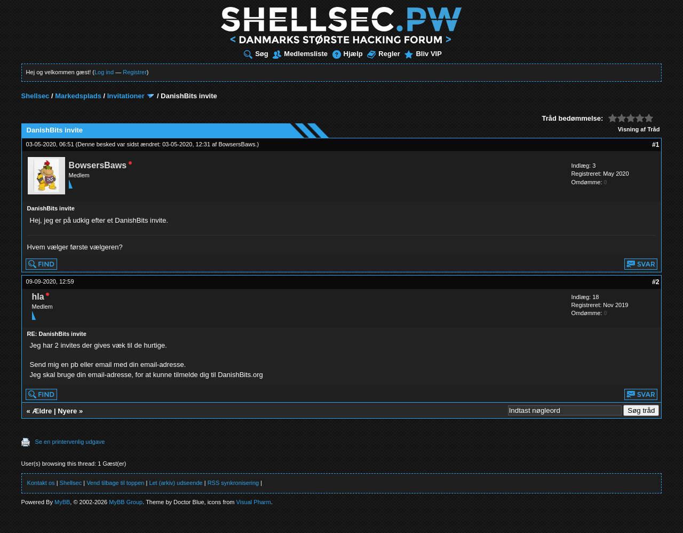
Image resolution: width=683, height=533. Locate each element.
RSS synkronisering (233, 483)
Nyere (67, 411)
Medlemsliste (300, 54)
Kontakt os (41, 483)
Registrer (135, 72)
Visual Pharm (253, 502)
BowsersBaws (236, 144)
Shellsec (35, 96)
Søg (256, 54)
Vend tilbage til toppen (115, 483)
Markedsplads (78, 96)
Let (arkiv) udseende (175, 483)
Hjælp (347, 54)
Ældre (42, 411)
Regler (383, 54)
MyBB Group (125, 502)
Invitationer (126, 96)
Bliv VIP (422, 54)
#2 (655, 282)
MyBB (62, 502)
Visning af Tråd (639, 129)
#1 (655, 144)
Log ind (104, 72)
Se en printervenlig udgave (70, 441)
